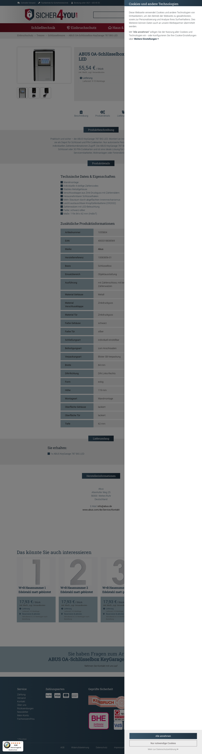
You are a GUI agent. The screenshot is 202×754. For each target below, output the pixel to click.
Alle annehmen (163, 736)
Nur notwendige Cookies (163, 743)
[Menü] (21, 742)
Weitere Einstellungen (146, 39)
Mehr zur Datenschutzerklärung (163, 749)
